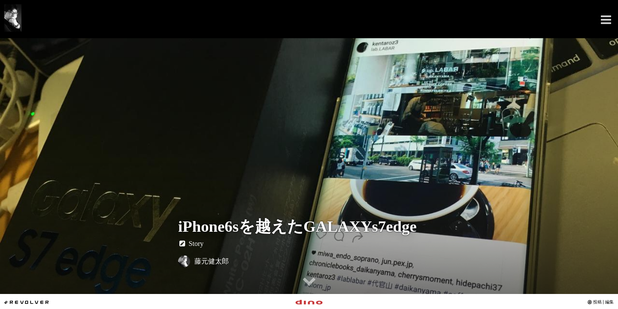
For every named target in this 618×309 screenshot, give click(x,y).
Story (190, 243)
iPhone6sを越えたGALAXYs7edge (297, 226)
